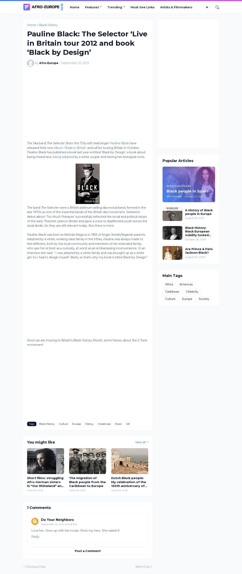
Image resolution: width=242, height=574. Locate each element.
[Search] (215, 7)
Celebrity (192, 291)
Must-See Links (142, 7)
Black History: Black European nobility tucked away (197, 231)
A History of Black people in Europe (199, 212)
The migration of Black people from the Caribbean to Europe (87, 482)
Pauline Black (119, 143)
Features (92, 7)
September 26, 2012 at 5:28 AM (59, 524)
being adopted (64, 157)
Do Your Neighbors (57, 520)
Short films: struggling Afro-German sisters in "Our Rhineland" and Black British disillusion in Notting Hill (45, 482)
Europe (76, 423)
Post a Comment (88, 551)
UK (128, 423)
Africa (169, 284)
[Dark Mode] (208, 7)
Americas (186, 284)
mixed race (104, 423)
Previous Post (35, 567)
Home (74, 7)
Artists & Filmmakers (176, 7)
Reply (35, 536)
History (89, 423)
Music (118, 423)
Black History (48, 25)
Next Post (142, 567)
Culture (63, 423)
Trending (114, 7)
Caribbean (172, 291)
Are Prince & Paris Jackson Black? (199, 250)
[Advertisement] (189, 84)
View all (140, 442)
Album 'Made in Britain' (70, 148)
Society (204, 299)
